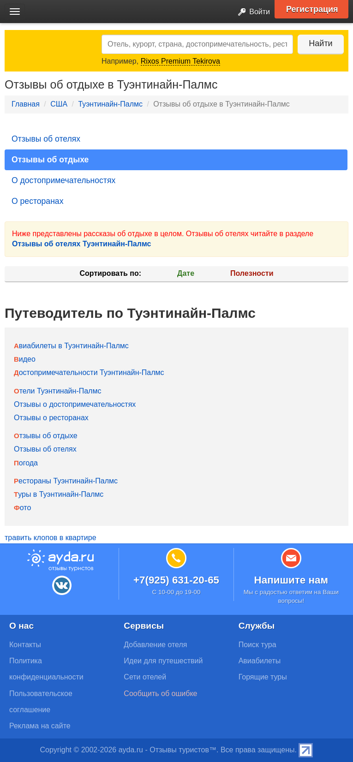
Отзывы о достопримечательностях (75, 404)
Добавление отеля (155, 645)
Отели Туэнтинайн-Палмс (57, 391)
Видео (25, 359)
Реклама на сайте (40, 726)
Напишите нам (291, 580)
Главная (26, 104)
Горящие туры (263, 677)
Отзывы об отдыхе (50, 159)
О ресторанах (37, 201)
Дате (185, 273)
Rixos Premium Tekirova (180, 61)
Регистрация (312, 9)
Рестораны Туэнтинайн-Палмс (66, 481)
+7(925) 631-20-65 (176, 580)
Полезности (251, 273)
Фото (22, 508)
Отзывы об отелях (46, 138)
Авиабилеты (260, 661)
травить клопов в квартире (50, 538)
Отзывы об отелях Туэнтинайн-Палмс (81, 244)
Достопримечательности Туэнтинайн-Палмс (89, 372)
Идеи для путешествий (163, 661)
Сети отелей (145, 677)
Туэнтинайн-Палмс (110, 104)
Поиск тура (257, 645)
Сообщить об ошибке (160, 693)
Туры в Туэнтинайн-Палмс (58, 494)
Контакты (25, 645)
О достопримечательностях (63, 180)
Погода (26, 463)
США (58, 104)
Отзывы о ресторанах (51, 418)
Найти (320, 43)
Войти (251, 12)
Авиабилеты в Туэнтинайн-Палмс (71, 346)
